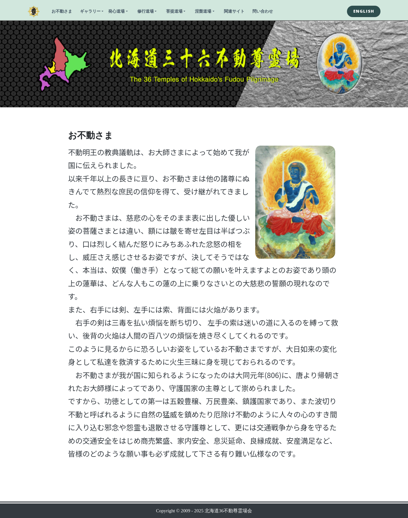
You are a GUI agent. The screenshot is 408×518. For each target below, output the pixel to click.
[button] (363, 11)
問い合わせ (262, 11)
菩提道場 (174, 11)
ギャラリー (90, 11)
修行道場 (145, 11)
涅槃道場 (203, 11)
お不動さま (62, 11)
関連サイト (234, 11)
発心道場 (116, 11)
